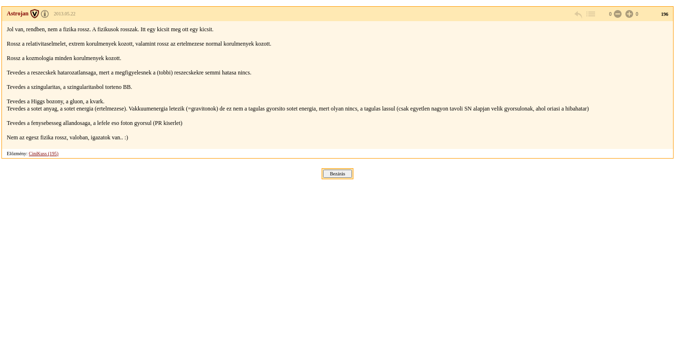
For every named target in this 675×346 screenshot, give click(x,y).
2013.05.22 (65, 13)
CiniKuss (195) (43, 153)
